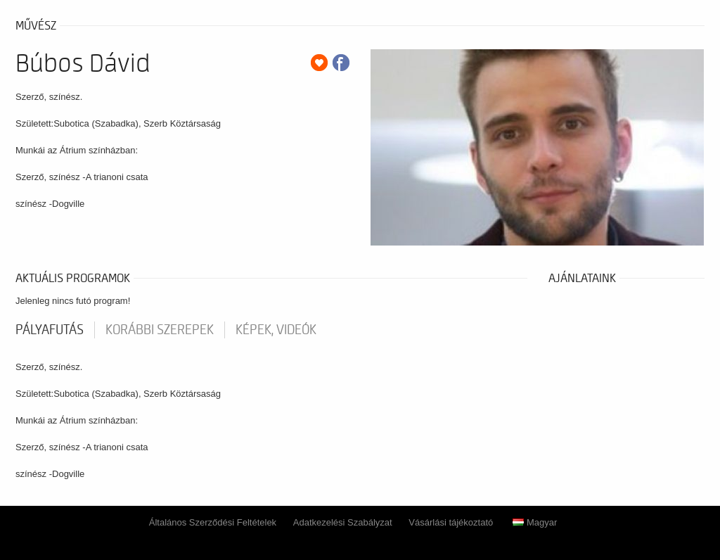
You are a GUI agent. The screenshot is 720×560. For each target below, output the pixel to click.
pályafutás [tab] (49, 330)
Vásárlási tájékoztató (451, 522)
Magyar (535, 522)
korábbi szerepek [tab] (159, 330)
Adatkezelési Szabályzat (342, 522)
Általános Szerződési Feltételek (212, 522)
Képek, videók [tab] (276, 330)
